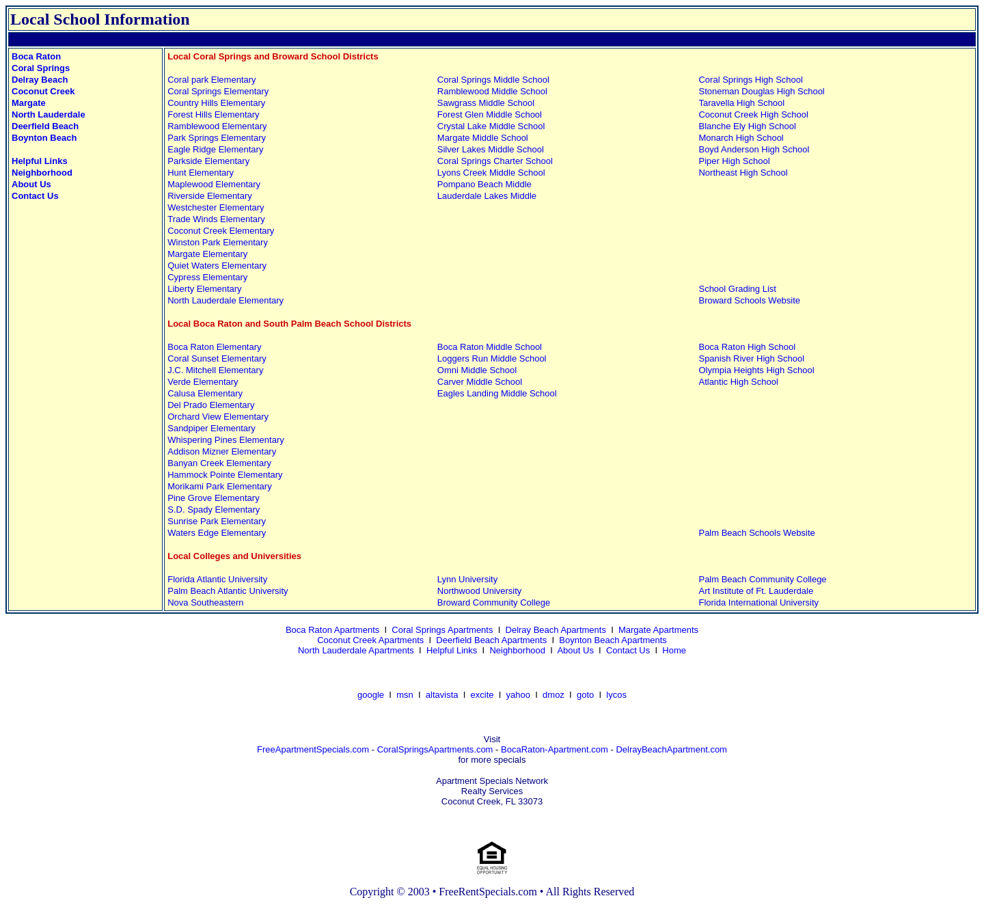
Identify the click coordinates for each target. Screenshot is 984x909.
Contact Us (628, 650)
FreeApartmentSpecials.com (313, 749)
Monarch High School (740, 138)
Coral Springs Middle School (493, 79)
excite (482, 695)
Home (674, 650)
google (370, 695)
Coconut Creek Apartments (370, 640)
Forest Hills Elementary (213, 114)
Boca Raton (36, 56)
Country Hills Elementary (216, 103)
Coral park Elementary (211, 79)
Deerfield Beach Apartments (491, 640)
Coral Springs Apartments (442, 630)
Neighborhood (517, 650)
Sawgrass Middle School (485, 103)
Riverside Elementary (209, 196)
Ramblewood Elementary (216, 126)
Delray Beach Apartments (556, 630)
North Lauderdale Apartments (356, 650)
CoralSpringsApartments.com (435, 749)
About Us (575, 650)
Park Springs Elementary (216, 138)
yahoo (518, 695)
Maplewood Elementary (213, 184)
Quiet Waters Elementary (216, 265)
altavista (442, 695)
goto (585, 695)
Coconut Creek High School (753, 114)
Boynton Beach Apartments (613, 640)
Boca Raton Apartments (332, 630)
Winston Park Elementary (217, 242)
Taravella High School (741, 103)
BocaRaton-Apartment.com (554, 749)
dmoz (553, 695)
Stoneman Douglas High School (761, 91)
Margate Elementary (207, 254)
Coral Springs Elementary (218, 91)
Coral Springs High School (750, 79)
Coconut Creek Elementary (220, 231)
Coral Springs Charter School (495, 161)
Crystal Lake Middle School (491, 126)
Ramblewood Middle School (492, 91)
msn (404, 695)
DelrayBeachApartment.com (671, 749)
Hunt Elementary (200, 172)
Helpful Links (451, 650)
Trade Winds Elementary (216, 219)
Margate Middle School (482, 138)
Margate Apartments (658, 630)
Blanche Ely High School (746, 126)
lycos (616, 695)
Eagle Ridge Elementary (215, 149)
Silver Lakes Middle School (490, 149)
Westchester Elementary (215, 207)
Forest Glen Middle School (489, 114)
